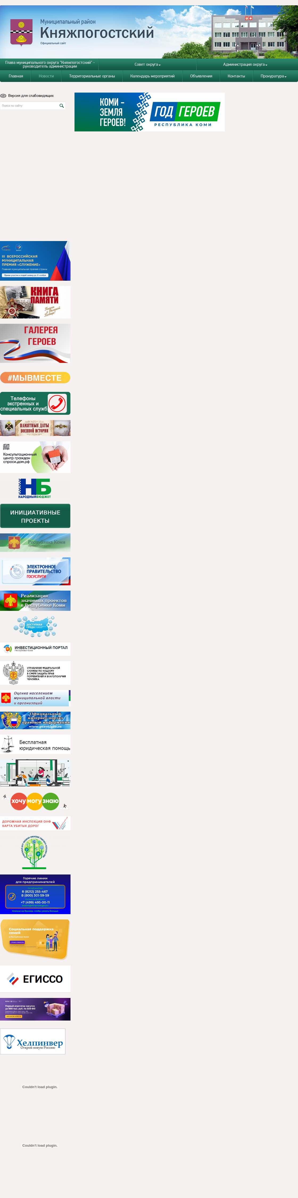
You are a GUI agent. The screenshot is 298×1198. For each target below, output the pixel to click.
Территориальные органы (92, 75)
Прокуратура (274, 75)
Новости (46, 75)
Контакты (236, 75)
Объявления (201, 75)
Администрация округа (245, 64)
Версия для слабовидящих (27, 95)
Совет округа (148, 64)
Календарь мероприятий (152, 75)
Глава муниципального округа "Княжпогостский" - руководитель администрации (50, 64)
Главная (16, 75)
